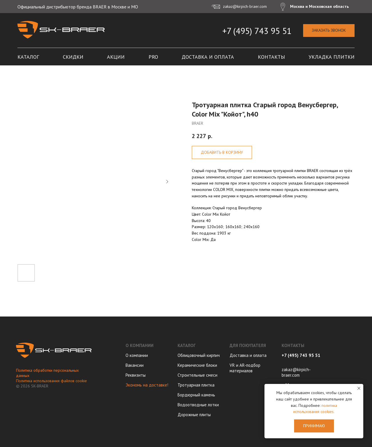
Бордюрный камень (196, 395)
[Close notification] (359, 388)
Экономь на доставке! (147, 385)
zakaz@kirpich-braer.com (296, 372)
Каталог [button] (28, 56)
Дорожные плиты (194, 414)
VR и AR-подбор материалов (245, 367)
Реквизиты (136, 375)
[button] (329, 30)
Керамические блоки (197, 365)
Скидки (73, 56)
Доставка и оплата (208, 56)
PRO (153, 56)
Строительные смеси (197, 375)
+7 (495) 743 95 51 (256, 30)
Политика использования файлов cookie (51, 380)
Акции (116, 56)
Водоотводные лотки (198, 404)
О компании (137, 355)
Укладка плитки (332, 56)
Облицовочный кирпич (199, 355)
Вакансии (135, 365)
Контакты (271, 56)
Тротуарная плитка (196, 385)
